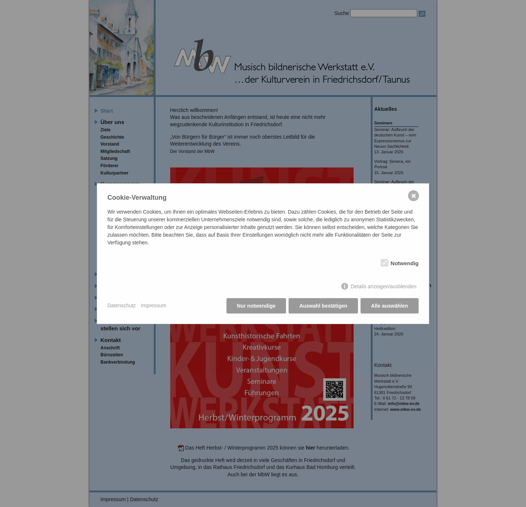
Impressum (153, 305)
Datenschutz (121, 305)
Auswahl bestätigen (323, 306)
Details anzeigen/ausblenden (383, 286)
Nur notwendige (256, 306)
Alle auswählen (389, 306)
